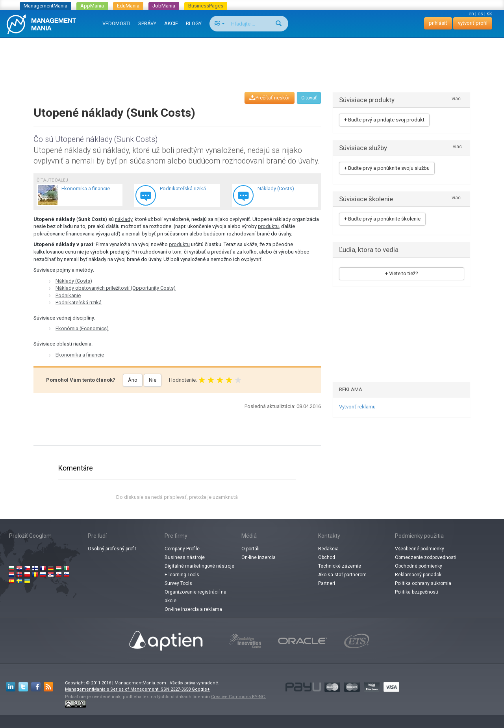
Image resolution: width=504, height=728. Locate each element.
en (471, 14)
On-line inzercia (258, 557)
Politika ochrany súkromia (423, 583)
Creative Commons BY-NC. (238, 696)
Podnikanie (68, 295)
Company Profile (182, 549)
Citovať (309, 98)
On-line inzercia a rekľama (193, 609)
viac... (458, 98)
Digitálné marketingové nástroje (199, 566)
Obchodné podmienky (418, 566)
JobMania (163, 6)
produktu (268, 226)
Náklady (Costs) (74, 281)
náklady (123, 219)
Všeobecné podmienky (419, 549)
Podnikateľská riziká (79, 302)
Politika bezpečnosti (416, 592)
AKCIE (171, 23)
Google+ (201, 689)
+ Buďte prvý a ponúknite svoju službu (387, 168)
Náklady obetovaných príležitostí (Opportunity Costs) (116, 288)
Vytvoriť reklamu (357, 407)
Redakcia (328, 549)
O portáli (250, 549)
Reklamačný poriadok (418, 574)
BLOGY (194, 23)
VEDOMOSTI (116, 23)
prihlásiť (438, 23)
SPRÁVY (147, 23)
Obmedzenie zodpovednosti (425, 557)
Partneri (326, 583)
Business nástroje (185, 557)
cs (480, 14)
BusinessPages (205, 6)
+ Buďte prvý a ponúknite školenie (382, 219)
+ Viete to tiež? (401, 273)
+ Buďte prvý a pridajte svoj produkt (384, 120)
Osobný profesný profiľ (112, 549)
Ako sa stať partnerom (342, 574)
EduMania (128, 6)
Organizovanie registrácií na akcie (195, 596)
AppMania (92, 6)
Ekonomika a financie (80, 355)
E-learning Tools (182, 574)
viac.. (458, 146)
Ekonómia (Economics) (82, 328)
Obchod (326, 557)
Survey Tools (178, 583)
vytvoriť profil (472, 23)
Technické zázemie (339, 566)
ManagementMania (45, 6)
